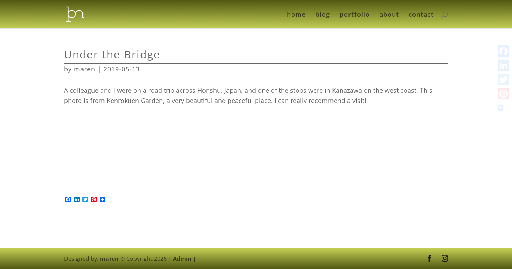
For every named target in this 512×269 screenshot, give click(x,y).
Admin (182, 259)
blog (322, 15)
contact (421, 15)
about (389, 15)
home (296, 15)
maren (84, 69)
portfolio (355, 15)
